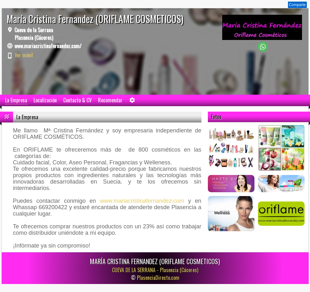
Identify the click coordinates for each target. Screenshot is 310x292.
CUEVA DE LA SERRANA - (155, 270)
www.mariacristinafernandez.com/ (47, 46)
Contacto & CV (77, 100)
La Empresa (16, 100)
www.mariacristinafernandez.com (142, 201)
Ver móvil (24, 55)
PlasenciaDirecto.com (158, 277)
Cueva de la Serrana (33, 33)
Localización (45, 100)
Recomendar (110, 100)
